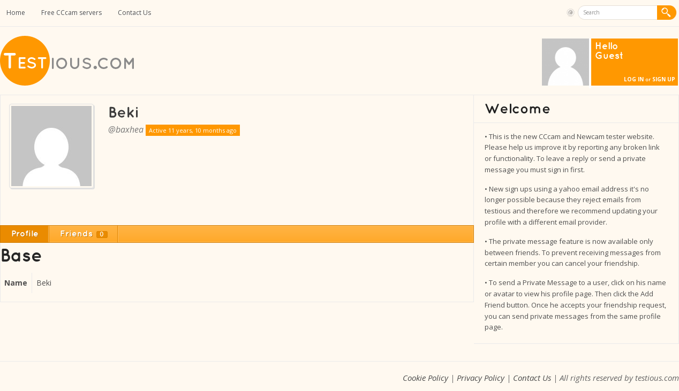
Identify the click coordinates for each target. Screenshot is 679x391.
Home (15, 12)
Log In (634, 79)
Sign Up (663, 79)
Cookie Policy (425, 377)
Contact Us (134, 12)
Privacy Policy (480, 377)
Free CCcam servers (71, 12)
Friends (84, 234)
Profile (25, 234)
